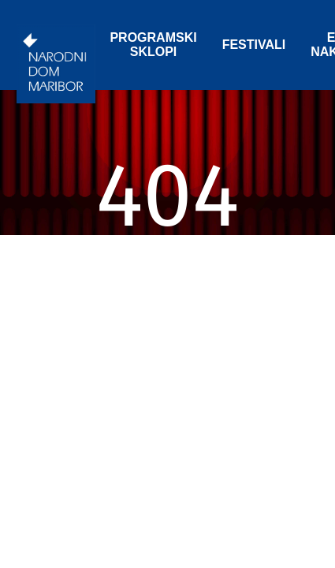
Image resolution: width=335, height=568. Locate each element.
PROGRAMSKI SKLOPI (153, 44)
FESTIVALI (254, 44)
